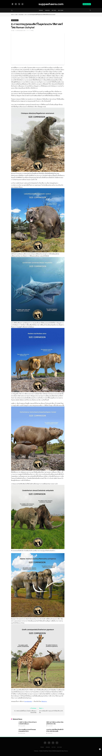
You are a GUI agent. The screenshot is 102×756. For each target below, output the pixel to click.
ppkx (13, 30)
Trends (41, 10)
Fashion (47, 10)
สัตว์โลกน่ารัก (14, 20)
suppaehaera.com (51, 4)
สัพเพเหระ (44, 701)
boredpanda (28, 701)
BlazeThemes (65, 751)
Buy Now (60, 10)
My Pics (54, 10)
